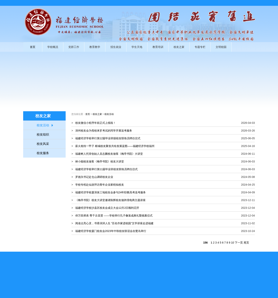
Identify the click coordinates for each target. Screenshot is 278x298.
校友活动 (43, 125)
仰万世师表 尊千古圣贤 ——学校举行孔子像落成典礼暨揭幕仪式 (114, 215)
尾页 (246, 242)
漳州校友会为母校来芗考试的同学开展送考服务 (103, 130)
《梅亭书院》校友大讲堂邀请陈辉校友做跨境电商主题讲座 (110, 200)
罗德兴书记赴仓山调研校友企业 (94, 176)
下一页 (239, 242)
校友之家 (97, 114)
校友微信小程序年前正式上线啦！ (95, 122)
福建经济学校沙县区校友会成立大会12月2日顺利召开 (107, 207)
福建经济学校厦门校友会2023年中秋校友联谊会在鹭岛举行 (110, 231)
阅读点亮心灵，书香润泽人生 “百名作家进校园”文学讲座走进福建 (114, 223)
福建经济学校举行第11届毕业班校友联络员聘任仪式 (106, 169)
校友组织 (43, 134)
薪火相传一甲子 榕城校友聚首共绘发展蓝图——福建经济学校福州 (114, 146)
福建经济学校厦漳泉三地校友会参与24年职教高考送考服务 (110, 192)
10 (232, 242)
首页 (32, 46)
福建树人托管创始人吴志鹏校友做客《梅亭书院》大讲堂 (109, 153)
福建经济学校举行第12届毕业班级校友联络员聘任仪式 (108, 138)
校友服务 (43, 153)
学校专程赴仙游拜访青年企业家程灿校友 (99, 184)
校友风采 (43, 143)
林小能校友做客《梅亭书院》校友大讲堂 (99, 161)
